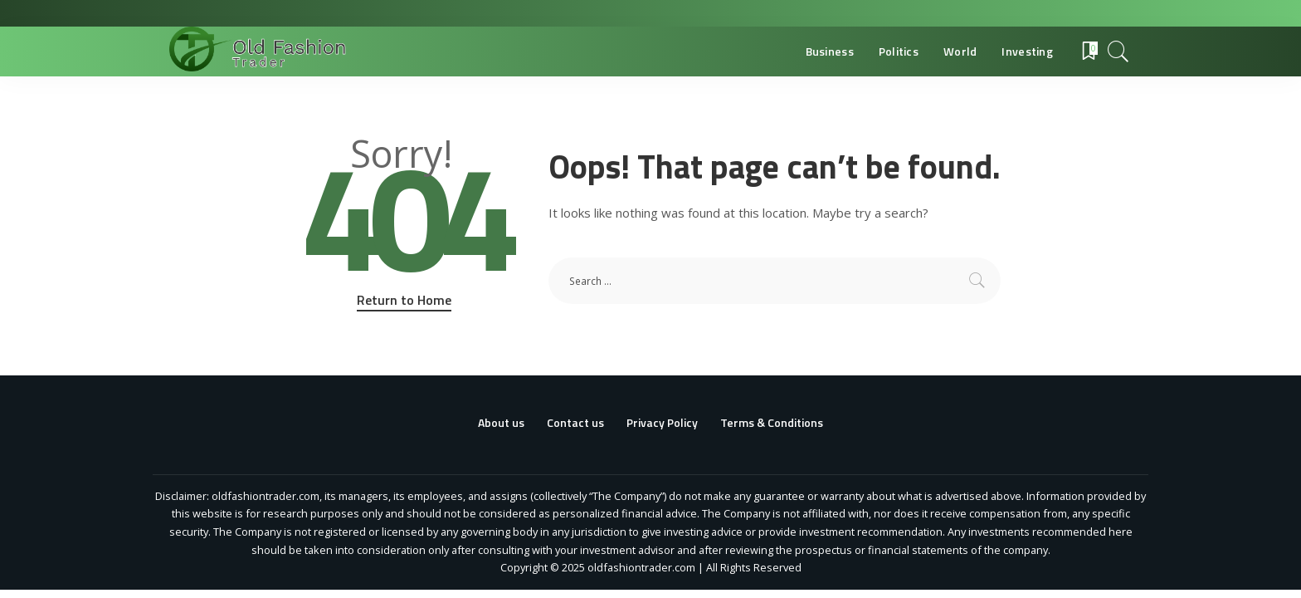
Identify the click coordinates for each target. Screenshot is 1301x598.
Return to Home (404, 300)
